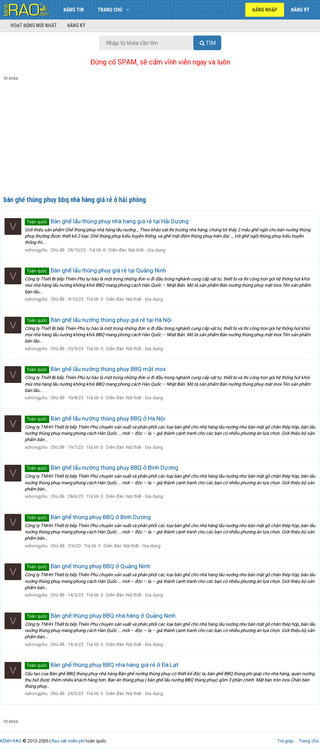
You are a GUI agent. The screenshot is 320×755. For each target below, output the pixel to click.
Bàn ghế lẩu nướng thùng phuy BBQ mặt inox (98, 368)
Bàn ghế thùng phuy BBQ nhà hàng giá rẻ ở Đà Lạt (104, 664)
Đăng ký (76, 25)
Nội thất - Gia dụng (149, 250)
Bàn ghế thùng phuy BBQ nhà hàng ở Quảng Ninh (103, 615)
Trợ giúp (285, 741)
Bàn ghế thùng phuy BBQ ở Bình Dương (91, 517)
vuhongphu (39, 250)
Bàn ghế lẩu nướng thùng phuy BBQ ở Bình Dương (104, 467)
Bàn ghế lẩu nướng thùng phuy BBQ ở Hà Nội (98, 418)
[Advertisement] (160, 139)
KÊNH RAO (11, 741)
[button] (127, 10)
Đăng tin (74, 10)
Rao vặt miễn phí (68, 741)
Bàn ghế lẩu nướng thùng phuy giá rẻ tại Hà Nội (101, 319)
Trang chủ (110, 10)
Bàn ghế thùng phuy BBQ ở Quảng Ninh (90, 566)
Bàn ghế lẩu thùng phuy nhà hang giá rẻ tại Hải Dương (110, 221)
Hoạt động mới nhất (33, 25)
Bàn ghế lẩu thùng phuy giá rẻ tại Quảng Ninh (98, 270)
